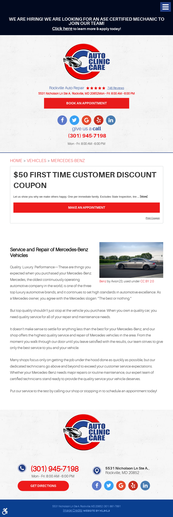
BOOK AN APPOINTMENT (86, 103)
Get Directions (43, 486)
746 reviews (115, 87)
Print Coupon (153, 218)
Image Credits (72, 510)
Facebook (62, 120)
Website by (96, 511)
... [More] (142, 196)
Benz (102, 281)
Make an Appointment (86, 208)
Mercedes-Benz (68, 160)
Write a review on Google (86, 120)
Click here (62, 28)
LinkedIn (111, 120)
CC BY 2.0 (147, 281)
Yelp (98, 120)
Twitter (74, 120)
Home (16, 160)
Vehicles (36, 160)
